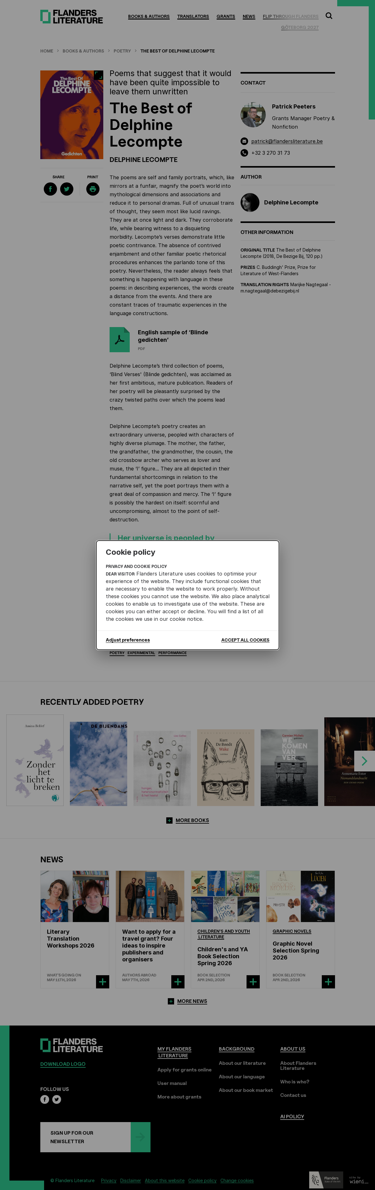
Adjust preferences (128, 640)
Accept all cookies (245, 639)
